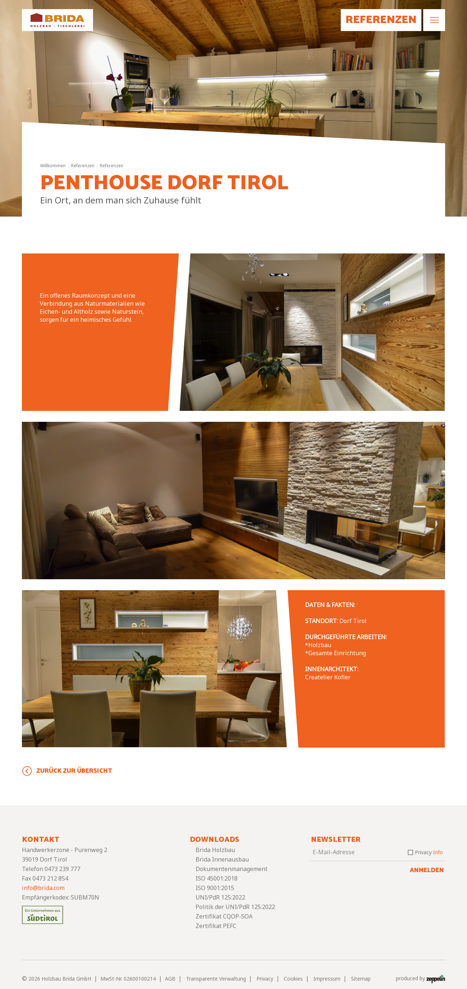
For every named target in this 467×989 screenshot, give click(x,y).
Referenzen (82, 166)
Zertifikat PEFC (216, 926)
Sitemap (361, 978)
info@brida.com (43, 888)
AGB (170, 978)
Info (438, 852)
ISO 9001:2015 (215, 888)
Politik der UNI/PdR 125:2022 (235, 907)
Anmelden (427, 870)
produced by (420, 978)
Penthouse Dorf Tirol (164, 183)
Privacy (429, 852)
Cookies (293, 978)
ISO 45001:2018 (217, 878)
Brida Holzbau (215, 850)
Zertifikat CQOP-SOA (224, 916)
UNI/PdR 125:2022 (220, 897)
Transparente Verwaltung (216, 978)
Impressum (326, 978)
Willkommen (53, 166)
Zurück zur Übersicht (74, 771)
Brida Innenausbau (222, 859)
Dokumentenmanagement (231, 869)
